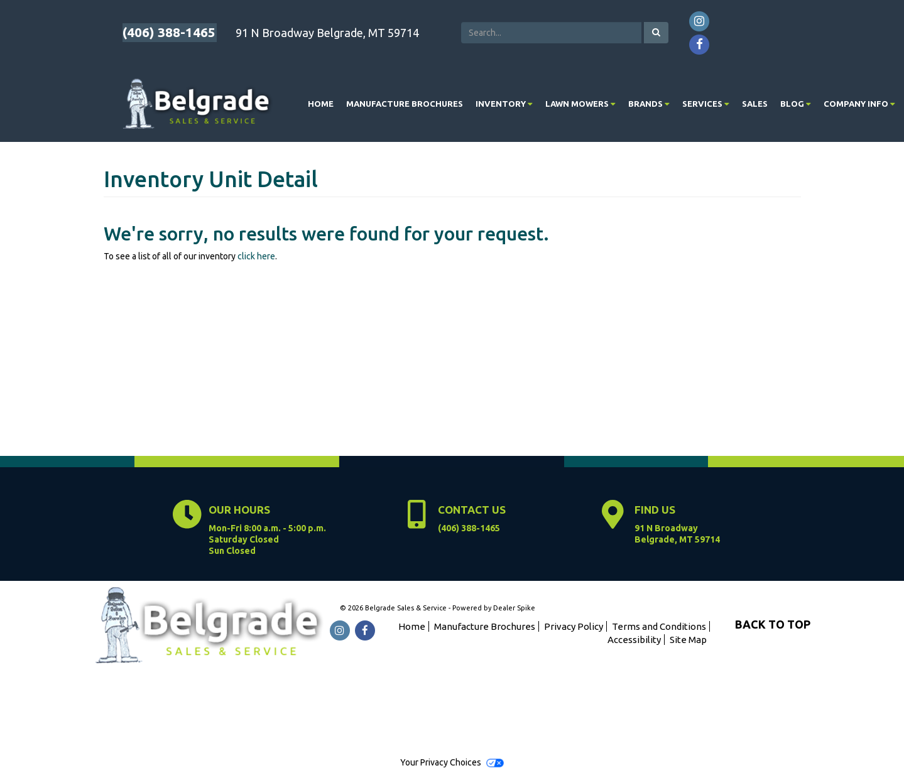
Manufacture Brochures (404, 103)
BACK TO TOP (772, 624)
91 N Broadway (677, 534)
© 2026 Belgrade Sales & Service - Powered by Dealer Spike (437, 608)
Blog (795, 103)
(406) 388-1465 (169, 32)
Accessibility (634, 639)
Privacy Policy (573, 626)
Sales (755, 103)
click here (256, 256)
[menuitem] (504, 103)
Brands (649, 103)
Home (321, 103)
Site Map (688, 639)
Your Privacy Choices (452, 762)
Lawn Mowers (580, 103)
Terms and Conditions (659, 626)
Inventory (504, 103)
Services (705, 103)
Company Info (859, 103)
